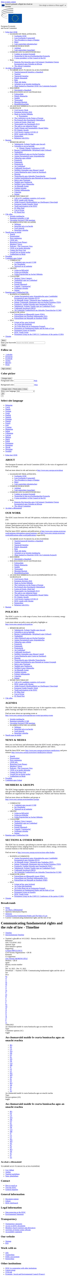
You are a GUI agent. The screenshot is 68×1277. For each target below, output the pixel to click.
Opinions (8, 914)
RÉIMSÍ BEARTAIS (17, 142)
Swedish (8, 451)
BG (11, 1045)
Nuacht (12, 234)
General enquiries (11, 1189)
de (6, 985)
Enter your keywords (8, 343)
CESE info (14, 240)
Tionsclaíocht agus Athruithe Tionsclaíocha (29, 176)
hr (6, 997)
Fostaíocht (18, 160)
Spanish (8, 417)
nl (6, 1009)
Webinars (17, 224)
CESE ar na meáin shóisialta (20, 248)
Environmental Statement (14, 1214)
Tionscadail (18, 100)
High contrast (6, 368)
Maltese (8, 437)
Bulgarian (8, 405)
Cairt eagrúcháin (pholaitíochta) (25, 44)
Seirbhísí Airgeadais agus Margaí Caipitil (29, 170)
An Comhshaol (19, 166)
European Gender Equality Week (26, 204)
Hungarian (9, 429)
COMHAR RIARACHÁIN (19, 46)
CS (11, 1049)
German (8, 411)
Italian (7, 431)
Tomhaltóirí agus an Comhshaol (25, 280)
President (8, 256)
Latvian (8, 435)
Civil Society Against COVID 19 (26, 132)
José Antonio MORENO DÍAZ (16, 959)
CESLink (8, 1272)
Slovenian (9, 449)
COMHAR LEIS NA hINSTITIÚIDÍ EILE (25, 52)
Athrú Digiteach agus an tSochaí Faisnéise (29, 154)
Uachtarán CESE (20, 36)
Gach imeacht (19, 228)
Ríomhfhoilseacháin (21, 104)
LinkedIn (8, 355)
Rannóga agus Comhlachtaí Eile (16, 292)
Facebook (8, 359)
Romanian (9, 445)
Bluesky (8, 363)
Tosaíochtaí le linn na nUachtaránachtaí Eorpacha (32, 56)
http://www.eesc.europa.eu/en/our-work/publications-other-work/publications (35, 534)
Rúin (16, 80)
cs (6, 981)
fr (6, 993)
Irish (7, 425)
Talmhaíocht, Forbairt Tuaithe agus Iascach (29, 144)
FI (10, 1089)
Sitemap (8, 1241)
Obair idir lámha (20, 82)
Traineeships (9, 1255)
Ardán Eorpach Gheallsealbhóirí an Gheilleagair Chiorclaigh (36, 202)
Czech (7, 407)
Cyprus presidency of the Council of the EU (30, 58)
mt (6, 1007)
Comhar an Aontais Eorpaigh (24, 54)
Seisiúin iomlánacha (17, 216)
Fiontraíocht (18, 164)
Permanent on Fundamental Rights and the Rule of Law (34, 328)
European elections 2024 (23, 112)
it (5, 999)
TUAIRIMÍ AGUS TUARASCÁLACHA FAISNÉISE (29, 70)
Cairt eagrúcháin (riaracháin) (24, 50)
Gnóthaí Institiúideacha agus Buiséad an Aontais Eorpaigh (35, 178)
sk (6, 1017)
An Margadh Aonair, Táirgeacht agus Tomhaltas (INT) (33, 300)
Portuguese (9, 443)
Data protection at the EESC (15, 1212)
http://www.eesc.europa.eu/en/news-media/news (42, 750)
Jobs (6, 1253)
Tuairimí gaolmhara (12, 1174)
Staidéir (17, 98)
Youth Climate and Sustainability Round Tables (31, 128)
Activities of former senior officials (18, 1230)
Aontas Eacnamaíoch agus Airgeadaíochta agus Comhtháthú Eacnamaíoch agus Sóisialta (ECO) (35, 297)
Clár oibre (9, 214)
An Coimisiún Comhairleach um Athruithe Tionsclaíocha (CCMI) (37, 310)
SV (11, 1091)
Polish (7, 441)
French (7, 423)
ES (11, 1047)
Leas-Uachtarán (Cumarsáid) (24, 38)
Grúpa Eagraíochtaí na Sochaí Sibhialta (28, 274)
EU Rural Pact (19, 212)
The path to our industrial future (25, 126)
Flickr (7, 365)
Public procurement (12, 1257)
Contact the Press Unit (18, 250)
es (6, 979)
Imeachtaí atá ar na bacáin (23, 226)
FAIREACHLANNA (17, 312)
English (8, 415)
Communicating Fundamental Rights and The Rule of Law (26, 916)
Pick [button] (35, 381)
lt (5, 1003)
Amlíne (8, 1172)
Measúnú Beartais (20, 102)
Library (8, 1201)
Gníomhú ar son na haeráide (24, 146)
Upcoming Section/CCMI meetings (22, 220)
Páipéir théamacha (21, 96)
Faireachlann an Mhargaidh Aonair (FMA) (29, 314)
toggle (7, 1033)
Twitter (8, 361)
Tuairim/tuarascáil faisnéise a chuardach (28, 72)
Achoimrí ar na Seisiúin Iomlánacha (27, 84)
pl (6, 1011)
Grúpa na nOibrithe (21, 272)
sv (6, 1023)
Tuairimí (17, 74)
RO (11, 1083)
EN (11, 1059)
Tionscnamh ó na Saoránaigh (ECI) (27, 124)
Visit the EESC (10, 1187)
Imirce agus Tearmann (22, 180)
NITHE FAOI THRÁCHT (19, 196)
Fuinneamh (18, 162)
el (6, 989)
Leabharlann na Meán (17, 254)
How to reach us (11, 1185)
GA (11, 1063)
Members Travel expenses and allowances (20, 1228)
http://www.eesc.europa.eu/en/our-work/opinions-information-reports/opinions (35, 532)
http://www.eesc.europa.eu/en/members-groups (22, 799)
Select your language (8, 391)
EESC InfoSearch (11, 1203)
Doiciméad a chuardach (22, 90)
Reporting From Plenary (18, 242)
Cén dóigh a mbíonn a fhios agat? (52, 5)
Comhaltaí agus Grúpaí (13, 258)
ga (6, 995)
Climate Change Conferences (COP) (32, 148)
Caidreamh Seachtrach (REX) (25, 308)
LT (11, 1071)
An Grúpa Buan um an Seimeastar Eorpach (29, 326)
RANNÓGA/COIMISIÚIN (19, 294)
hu (6, 1005)
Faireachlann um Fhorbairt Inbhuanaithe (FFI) (30, 316)
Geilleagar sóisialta (21, 288)
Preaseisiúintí (14, 236)
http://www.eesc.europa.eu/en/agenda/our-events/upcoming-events (29, 715)
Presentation (23, 116)
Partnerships (18, 136)
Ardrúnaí (17, 48)
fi (5, 1021)
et (6, 987)
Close (25, 389)
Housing (17, 174)
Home (7, 908)
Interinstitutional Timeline (14, 935)
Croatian (8, 427)
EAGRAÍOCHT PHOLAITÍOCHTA (23, 34)
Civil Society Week (21, 110)
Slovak (7, 447)
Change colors (6, 378)
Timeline (8, 933)
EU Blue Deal (19, 208)
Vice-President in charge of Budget (26, 40)
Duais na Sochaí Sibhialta (23, 114)
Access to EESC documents (15, 1226)
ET (11, 1055)
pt (6, 1013)
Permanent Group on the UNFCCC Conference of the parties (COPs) (39, 334)
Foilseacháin (18, 94)
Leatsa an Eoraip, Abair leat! (24, 122)
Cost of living (19, 210)
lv (6, 1001)
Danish (7, 409)
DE (11, 1053)
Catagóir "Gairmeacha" (22, 286)
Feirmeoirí (18, 282)
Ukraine (8, 336)
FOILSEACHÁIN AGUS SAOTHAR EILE (25, 92)
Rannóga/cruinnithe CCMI (19, 218)
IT (11, 1067)
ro (6, 1015)
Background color (7, 385)
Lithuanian (9, 433)
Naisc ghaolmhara (11, 1176)
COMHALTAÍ (15, 260)
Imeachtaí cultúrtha (21, 230)
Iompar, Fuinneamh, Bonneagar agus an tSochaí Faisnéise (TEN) (37, 302)
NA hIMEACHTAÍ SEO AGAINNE (23, 222)
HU (11, 1073)
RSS (6, 1243)
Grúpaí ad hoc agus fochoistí (24, 322)
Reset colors (17, 389)
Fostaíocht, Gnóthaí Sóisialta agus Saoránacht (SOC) (33, 304)
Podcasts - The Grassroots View (21, 246)
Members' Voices (16, 244)
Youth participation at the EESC (25, 206)
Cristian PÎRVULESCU (13, 950)
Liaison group (10, 1270)
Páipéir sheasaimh (20, 78)
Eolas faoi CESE (11, 32)
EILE (12, 320)
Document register (12, 1199)
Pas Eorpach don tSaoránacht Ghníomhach (29, 120)
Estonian (8, 419)
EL (11, 1057)
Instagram (9, 357)
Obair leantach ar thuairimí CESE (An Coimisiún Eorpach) (35, 86)
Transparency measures (13, 1224)
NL (11, 1077)
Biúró (16, 42)
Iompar (16, 194)
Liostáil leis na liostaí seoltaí (20, 252)
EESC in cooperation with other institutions (21, 1268)
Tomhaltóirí (18, 152)
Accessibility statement (13, 1232)
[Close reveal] (2, 396)
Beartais (8, 140)
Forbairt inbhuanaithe (22, 190)
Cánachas (17, 192)
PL (11, 1079)
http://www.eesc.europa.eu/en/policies (19, 624)
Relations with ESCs (21, 138)
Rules (12, 60)
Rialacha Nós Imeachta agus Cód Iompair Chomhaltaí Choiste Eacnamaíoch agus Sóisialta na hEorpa (36, 63)
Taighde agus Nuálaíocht (23, 182)
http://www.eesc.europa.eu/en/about (50, 470)
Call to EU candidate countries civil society (29, 198)
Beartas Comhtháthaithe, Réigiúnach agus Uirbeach (32, 150)
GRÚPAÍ (13, 268)
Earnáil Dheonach (20, 284)
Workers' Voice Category (23, 278)
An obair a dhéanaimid (13, 68)
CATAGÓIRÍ (14, 276)
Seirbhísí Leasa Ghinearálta (24, 184)
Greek (7, 413)
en (6, 991)
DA (11, 1051)
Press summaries (16, 238)
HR (11, 1065)
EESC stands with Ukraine (23, 134)
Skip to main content (8, 2)
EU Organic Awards (21, 130)
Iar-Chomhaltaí (19, 264)
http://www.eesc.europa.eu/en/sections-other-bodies (36, 852)
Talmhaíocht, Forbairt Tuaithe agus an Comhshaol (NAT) (34, 306)
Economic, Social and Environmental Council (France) (25, 1274)
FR (11, 1061)
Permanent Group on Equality (25, 330)
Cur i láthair (9, 1170)
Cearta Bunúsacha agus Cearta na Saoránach (30, 172)
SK (11, 1085)
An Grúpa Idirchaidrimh (23, 324)
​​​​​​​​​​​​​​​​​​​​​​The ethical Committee (22, 66)
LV (11, 1069)
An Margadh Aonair (21, 186)
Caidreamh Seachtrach (22, 168)
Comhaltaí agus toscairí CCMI (25, 262)
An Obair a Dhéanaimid (13, 910)
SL (11, 1087)
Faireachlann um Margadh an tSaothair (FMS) (30, 318)
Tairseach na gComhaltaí (23, 266)
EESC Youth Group (21, 332)
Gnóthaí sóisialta (20, 188)
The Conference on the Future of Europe (28, 118)
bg (6, 977)
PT (11, 1081)
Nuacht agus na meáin (13, 232)
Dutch (7, 439)
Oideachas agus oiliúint (22, 158)
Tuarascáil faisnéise (21, 76)
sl (6, 1019)
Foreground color (7, 381)
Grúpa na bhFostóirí (21, 270)
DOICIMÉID (14, 88)
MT (11, 1075)
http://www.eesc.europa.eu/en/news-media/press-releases (32, 752)
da (6, 983)
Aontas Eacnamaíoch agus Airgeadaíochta (29, 156)
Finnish (8, 421)
